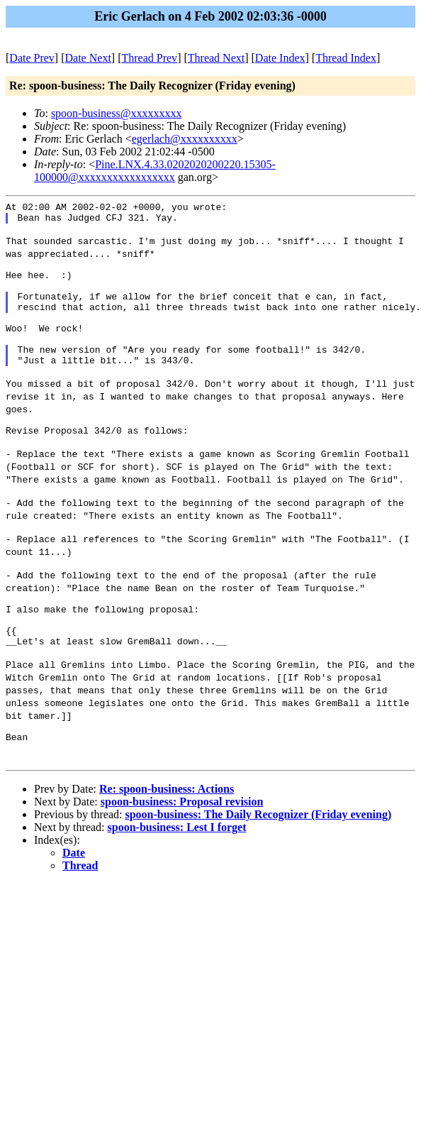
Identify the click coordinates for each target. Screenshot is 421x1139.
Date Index (280, 58)
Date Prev (32, 58)
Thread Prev (149, 58)
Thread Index (345, 58)
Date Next (88, 58)
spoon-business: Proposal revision (182, 865)
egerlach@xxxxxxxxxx (184, 139)
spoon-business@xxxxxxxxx (116, 113)
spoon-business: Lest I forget (177, 891)
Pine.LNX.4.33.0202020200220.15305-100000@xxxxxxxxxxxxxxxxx (155, 170)
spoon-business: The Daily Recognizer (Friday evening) (258, 878)
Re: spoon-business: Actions (166, 853)
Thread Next (216, 58)
